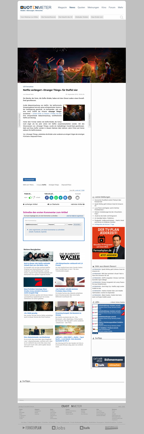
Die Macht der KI (65, 17)
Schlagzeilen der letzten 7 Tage (104, 224)
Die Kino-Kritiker (100, 412)
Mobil (20, 414)
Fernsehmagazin (37, 422)
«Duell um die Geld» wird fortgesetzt (106, 216)
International (53, 415)
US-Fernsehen (53, 418)
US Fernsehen (52, 422)
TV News (58, 422)
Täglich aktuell (69, 414)
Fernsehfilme (85, 422)
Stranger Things (54, 185)
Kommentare (29, 179)
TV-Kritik (83, 412)
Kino (104, 7)
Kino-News (99, 411)
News (72, 7)
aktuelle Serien (92, 422)
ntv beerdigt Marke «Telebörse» (104, 218)
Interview (37, 414)
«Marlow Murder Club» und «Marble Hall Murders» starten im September (107, 291)
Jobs (113, 412)
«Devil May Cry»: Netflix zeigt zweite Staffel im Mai (108, 287)
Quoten (81, 7)
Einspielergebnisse (101, 414)
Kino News (24, 422)
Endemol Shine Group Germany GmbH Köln (109, 307)
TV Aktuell (29, 422)
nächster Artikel (77, 204)
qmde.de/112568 (79, 190)
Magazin (62, 7)
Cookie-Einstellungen (117, 418)
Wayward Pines (66, 185)
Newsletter (21, 412)
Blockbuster (78, 422)
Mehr (120, 7)
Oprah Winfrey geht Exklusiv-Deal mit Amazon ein (109, 205)
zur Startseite (53, 204)
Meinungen (93, 7)
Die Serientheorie (48, 17)
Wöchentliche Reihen (71, 411)
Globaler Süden (81, 17)
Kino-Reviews (84, 414)
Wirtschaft (52, 414)
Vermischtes (53, 412)
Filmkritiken (45, 422)
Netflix (41, 185)
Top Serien (119, 422)
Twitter (21, 418)
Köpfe (51, 417)
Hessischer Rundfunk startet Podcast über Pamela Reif (108, 201)
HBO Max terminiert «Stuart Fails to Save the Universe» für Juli (108, 274)
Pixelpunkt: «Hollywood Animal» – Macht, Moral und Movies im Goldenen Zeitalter (109, 221)
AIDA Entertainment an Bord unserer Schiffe (105, 329)
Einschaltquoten (65, 422)
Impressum (114, 420)
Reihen (36, 412)
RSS (20, 411)
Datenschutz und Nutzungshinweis (116, 416)
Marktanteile (69, 412)
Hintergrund (38, 411)
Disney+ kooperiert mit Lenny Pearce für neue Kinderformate (108, 283)
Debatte (83, 411)
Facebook (21, 417)
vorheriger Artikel (30, 204)
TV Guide (72, 422)
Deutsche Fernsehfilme (110, 422)
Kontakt (114, 414)
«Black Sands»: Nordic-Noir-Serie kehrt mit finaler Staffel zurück (107, 296)
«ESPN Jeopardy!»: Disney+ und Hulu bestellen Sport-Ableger (108, 279)
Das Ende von (97, 17)
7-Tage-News (22, 415)
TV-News (52, 411)
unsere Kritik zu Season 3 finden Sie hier (47, 114)
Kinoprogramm (100, 422)
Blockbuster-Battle (101, 415)
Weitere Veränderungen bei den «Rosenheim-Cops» (108, 213)
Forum (112, 7)
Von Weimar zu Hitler (29, 17)
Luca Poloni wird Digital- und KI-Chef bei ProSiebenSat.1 (107, 209)
